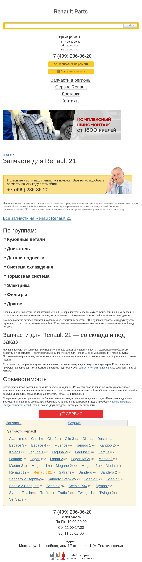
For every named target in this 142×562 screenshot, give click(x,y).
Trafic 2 (64, 493)
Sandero (85, 472)
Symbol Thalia (20, 493)
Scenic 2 (113, 479)
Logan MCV (80, 459)
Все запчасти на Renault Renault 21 (37, 218)
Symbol (102, 486)
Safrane (65, 472)
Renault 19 (18, 472)
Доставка (71, 94)
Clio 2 (52, 439)
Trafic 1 (46, 493)
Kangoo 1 (83, 445)
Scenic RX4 (78, 486)
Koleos (14, 452)
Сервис (74, 423)
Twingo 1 (85, 493)
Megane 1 (40, 466)
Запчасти (13, 423)
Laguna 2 (59, 452)
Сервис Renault (71, 87)
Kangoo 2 (107, 445)
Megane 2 (64, 466)
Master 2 (106, 459)
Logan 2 (56, 459)
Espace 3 (16, 445)
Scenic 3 (53, 486)
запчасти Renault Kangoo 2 (94, 367)
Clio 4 (87, 439)
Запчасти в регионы (71, 80)
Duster (102, 439)
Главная (7, 154)
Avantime (16, 439)
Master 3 (16, 466)
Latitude (15, 459)
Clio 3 (69, 439)
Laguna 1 (36, 452)
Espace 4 (38, 445)
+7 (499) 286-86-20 (71, 56)
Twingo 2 (106, 493)
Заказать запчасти (71, 71)
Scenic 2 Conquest (24, 486)
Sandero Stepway (62, 479)
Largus (103, 452)
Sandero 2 (108, 472)
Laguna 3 (82, 452)
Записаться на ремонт (71, 64)
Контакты (70, 100)
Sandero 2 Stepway (25, 479)
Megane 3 (89, 466)
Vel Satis (16, 499)
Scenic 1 (91, 479)
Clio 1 (35, 439)
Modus (111, 466)
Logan (35, 459)
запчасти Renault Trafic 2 (25, 405)
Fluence (61, 445)
